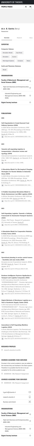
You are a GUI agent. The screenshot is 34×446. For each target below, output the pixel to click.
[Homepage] (6, 7)
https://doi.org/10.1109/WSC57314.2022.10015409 (18, 245)
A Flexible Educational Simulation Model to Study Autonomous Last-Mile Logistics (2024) (16, 193)
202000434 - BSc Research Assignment (16, 374)
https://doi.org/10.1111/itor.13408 (13, 162)
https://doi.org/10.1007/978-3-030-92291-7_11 (17, 338)
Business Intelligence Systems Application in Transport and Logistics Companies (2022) (16, 277)
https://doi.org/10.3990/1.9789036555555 (16, 224)
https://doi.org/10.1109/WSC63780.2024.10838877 (18, 201)
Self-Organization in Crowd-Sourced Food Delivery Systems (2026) (15, 124)
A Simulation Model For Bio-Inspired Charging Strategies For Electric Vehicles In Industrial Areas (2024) (16, 172)
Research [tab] (19, 37)
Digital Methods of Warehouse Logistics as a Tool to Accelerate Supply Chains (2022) (16, 301)
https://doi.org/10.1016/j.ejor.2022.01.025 (16, 268)
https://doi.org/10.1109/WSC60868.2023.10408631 (18, 185)
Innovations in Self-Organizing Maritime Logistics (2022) (14, 326)
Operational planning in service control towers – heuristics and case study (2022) (16, 259)
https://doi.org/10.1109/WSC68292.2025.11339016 (18, 136)
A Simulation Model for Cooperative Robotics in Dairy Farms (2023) (16, 233)
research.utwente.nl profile (12, 350)
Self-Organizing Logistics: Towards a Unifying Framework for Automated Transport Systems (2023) (16, 216)
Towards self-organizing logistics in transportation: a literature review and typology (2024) (14, 151)
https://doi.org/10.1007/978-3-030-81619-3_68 (17, 318)
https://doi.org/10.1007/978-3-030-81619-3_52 (17, 293)
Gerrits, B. (4, 134)
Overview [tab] (6, 37)
